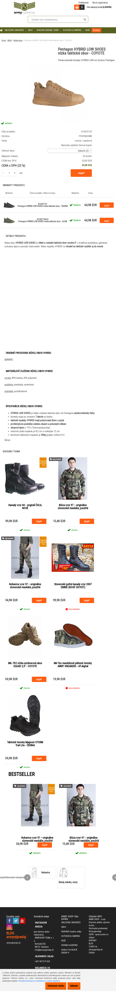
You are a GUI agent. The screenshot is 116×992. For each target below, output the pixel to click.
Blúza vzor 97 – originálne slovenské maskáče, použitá (73, 507)
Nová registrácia (100, 2)
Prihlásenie (83, 2)
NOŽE (87, 30)
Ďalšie (96, 30)
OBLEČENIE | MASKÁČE (14, 30)
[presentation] (27, 878)
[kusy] (9, 172)
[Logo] (24, 7)
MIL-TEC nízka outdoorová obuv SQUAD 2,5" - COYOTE (25, 665)
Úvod (4, 40)
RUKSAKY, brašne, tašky (48, 30)
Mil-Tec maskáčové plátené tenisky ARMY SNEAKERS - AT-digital (73, 665)
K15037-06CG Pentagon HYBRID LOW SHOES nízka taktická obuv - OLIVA (42, 220)
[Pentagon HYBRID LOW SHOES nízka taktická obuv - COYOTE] (58, 65)
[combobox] (70, 151)
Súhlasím (72, 985)
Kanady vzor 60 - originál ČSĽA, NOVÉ (25, 507)
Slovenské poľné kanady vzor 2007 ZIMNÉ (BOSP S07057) (73, 586)
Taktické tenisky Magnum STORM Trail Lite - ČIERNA (25, 745)
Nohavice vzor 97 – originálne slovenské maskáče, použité (25, 586)
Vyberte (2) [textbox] (83, 150)
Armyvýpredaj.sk (13, 943)
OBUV (30, 30)
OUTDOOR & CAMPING (72, 30)
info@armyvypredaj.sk (44, 951)
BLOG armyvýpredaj (16, 936)
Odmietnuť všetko (51, 985)
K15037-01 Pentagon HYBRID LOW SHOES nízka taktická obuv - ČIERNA (43, 205)
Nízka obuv (18, 40)
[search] (84, 19)
